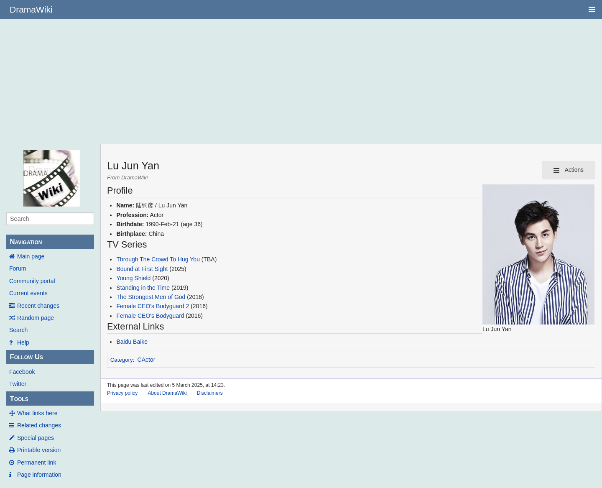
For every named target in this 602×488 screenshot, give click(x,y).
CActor (147, 359)
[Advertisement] (301, 81)
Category (121, 360)
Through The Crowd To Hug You (158, 259)
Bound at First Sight (142, 269)
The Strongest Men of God (150, 297)
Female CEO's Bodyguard (150, 315)
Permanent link (36, 462)
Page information (39, 474)
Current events (28, 293)
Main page (30, 256)
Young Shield (133, 278)
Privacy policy (122, 393)
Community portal (32, 281)
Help (23, 342)
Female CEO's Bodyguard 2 (152, 306)
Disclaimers (210, 393)
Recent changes (38, 305)
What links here (37, 413)
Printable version (39, 450)
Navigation (26, 242)
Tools (19, 399)
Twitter (17, 384)
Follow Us (26, 357)
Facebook (22, 371)
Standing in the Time (143, 287)
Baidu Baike (132, 341)
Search (18, 330)
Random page (35, 317)
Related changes (39, 425)
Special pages (35, 437)
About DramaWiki (167, 393)
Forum (17, 268)
